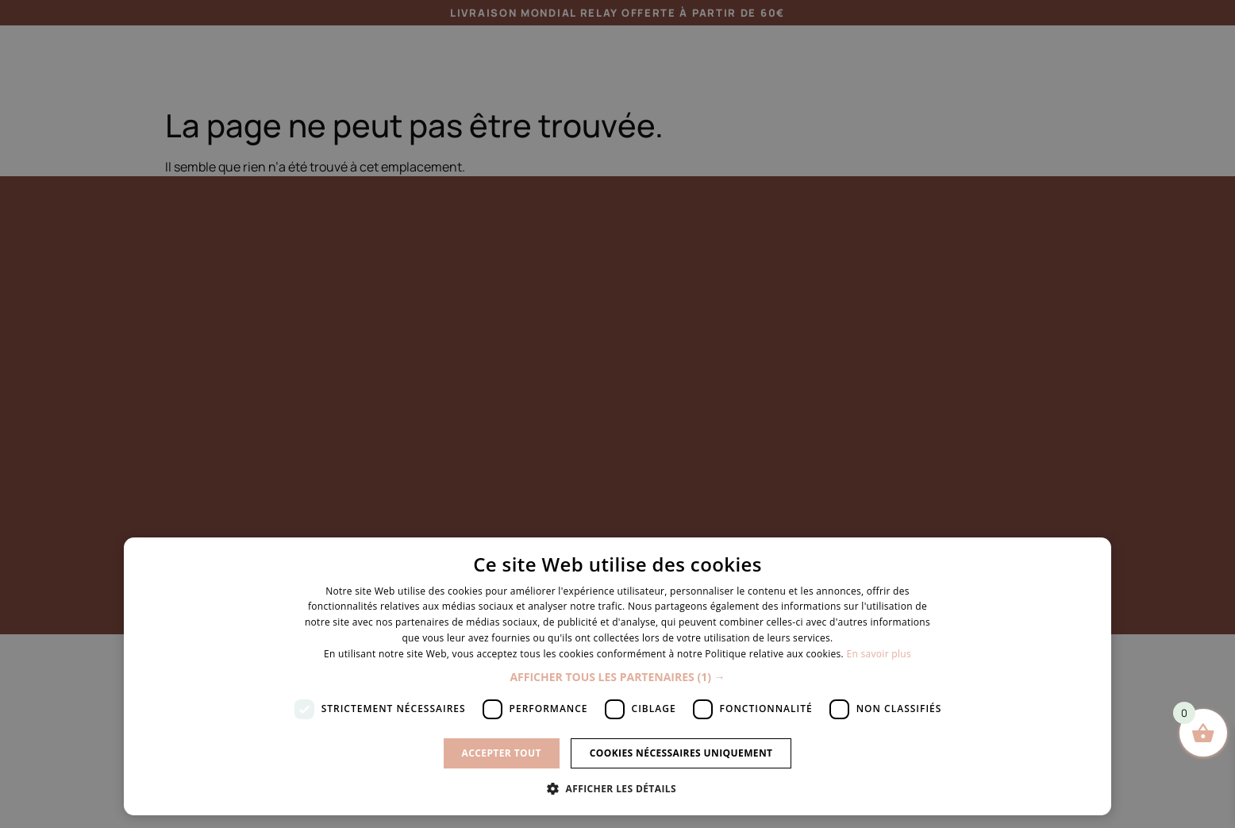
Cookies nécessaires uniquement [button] (681, 753)
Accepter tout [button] (501, 753)
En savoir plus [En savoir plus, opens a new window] (878, 653)
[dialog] (617, 414)
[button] (617, 676)
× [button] (1093, 554)
